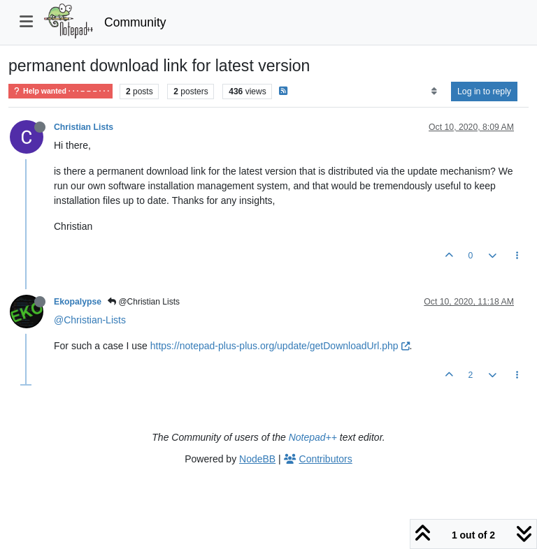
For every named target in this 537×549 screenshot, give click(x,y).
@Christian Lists (144, 302)
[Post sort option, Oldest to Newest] (433, 91)
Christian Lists (83, 127)
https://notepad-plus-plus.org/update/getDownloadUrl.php (280, 345)
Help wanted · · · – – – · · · (60, 91)
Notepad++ (313, 437)
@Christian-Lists (90, 319)
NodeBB (257, 458)
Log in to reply (484, 91)
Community (135, 22)
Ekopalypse (77, 302)
